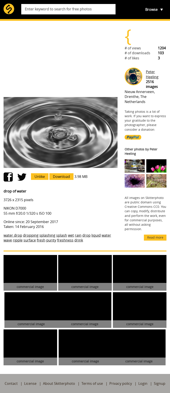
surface (29, 240)
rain (78, 235)
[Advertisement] (61, 59)
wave (8, 240)
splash (61, 235)
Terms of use (92, 383)
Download (61, 176)
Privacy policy (120, 383)
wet (71, 235)
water (106, 235)
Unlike (40, 176)
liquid (96, 235)
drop (86, 235)
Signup (159, 383)
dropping (31, 235)
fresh (41, 240)
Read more (155, 237)
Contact (11, 383)
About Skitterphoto (59, 383)
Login (142, 383)
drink (78, 240)
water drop (13, 235)
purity (51, 240)
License (30, 383)
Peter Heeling (152, 74)
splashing (47, 235)
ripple (18, 240)
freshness (65, 240)
